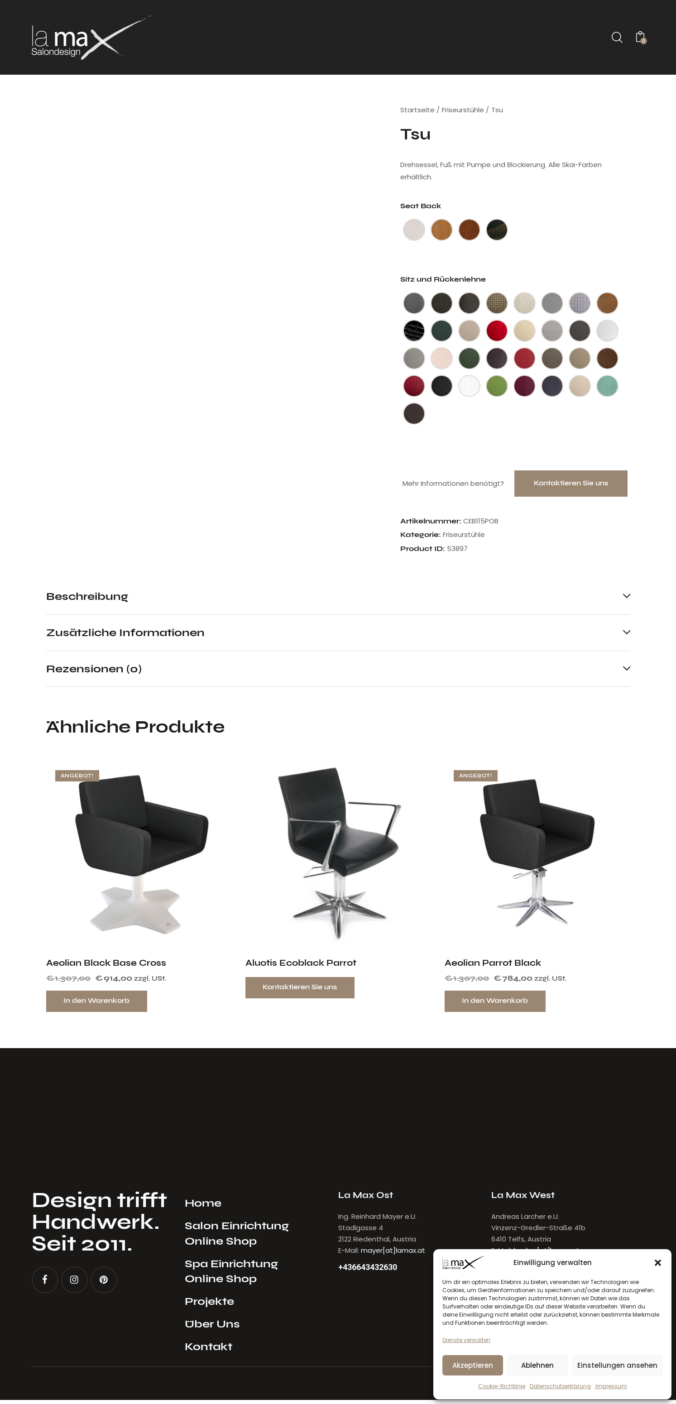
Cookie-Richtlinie (501, 1386)
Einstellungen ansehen (617, 1365)
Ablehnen (537, 1365)
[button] (657, 1262)
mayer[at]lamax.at (393, 1254)
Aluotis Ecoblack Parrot (300, 966)
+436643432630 (370, 1271)
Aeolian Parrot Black (493, 966)
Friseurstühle (463, 110)
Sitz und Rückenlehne (443, 279)
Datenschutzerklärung (560, 1386)
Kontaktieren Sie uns (571, 484)
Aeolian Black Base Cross (106, 966)
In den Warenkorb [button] (99, 1004)
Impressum (611, 1386)
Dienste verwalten (466, 1340)
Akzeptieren (472, 1365)
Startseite (417, 110)
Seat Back (420, 205)
